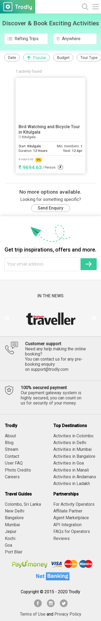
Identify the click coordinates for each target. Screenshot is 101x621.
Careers (12, 476)
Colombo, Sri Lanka (23, 504)
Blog (9, 442)
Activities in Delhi (69, 442)
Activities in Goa (68, 463)
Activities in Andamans (74, 476)
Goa (8, 545)
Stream (11, 449)
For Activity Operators (74, 504)
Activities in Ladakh (71, 483)
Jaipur (10, 531)
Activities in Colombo (73, 435)
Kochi (10, 538)
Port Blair (13, 551)
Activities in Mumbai (72, 449)
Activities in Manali (71, 470)
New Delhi (14, 511)
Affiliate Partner (67, 511)
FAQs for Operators (71, 531)
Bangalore (14, 517)
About (10, 435)
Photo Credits (18, 470)
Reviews (61, 538)
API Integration (67, 524)
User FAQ (14, 463)
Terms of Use (33, 614)
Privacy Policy (67, 614)
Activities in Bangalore (74, 456)
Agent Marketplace (71, 517)
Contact (12, 456)
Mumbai (12, 524)
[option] (50, 318)
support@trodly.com (49, 369)
